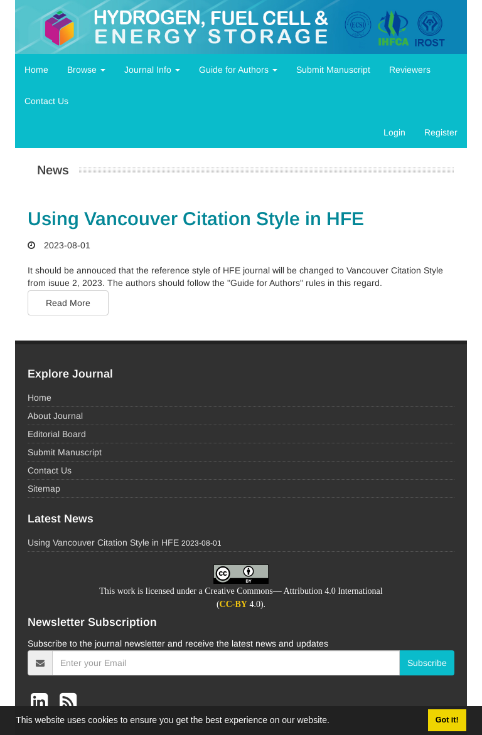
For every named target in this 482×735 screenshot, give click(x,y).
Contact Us (46, 101)
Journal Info (152, 70)
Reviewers (410, 70)
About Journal (55, 416)
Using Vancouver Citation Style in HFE (196, 218)
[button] (334, 722)
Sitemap (44, 489)
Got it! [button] (447, 720)
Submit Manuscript (333, 70)
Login (394, 132)
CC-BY (233, 604)
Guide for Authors (238, 70)
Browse (86, 70)
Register (441, 132)
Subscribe (427, 663)
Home (36, 70)
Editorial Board (57, 434)
